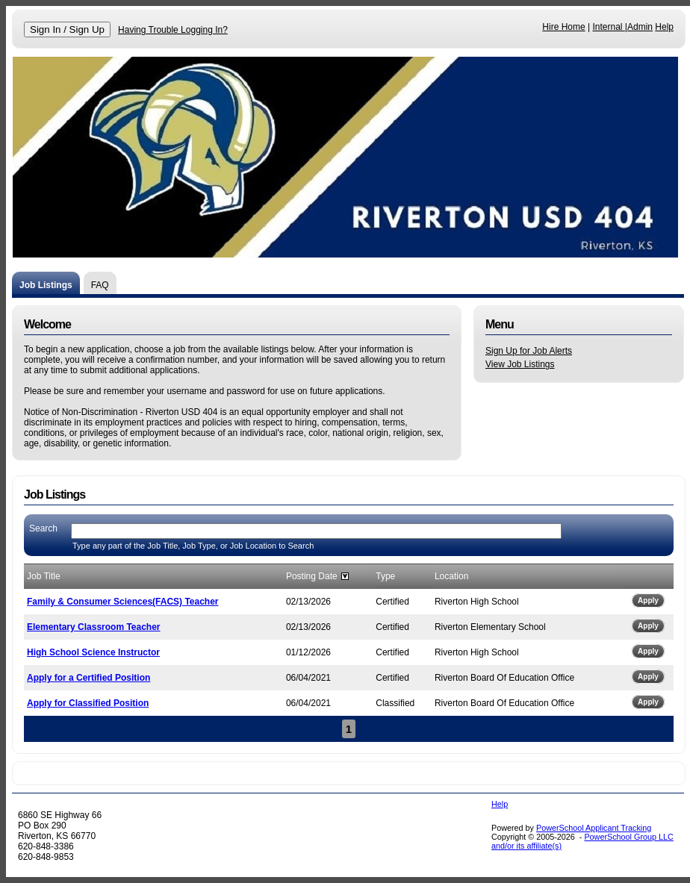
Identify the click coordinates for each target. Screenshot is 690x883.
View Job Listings (520, 364)
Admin (640, 27)
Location (451, 576)
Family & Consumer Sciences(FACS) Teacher (123, 601)
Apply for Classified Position (88, 703)
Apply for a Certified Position (88, 678)
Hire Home (563, 27)
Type (385, 576)
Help (664, 27)
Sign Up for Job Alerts (528, 351)
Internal (608, 27)
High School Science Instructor (93, 652)
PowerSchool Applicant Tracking (593, 827)
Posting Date (312, 576)
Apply (648, 600)
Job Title (43, 576)
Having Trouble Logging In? (173, 30)
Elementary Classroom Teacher (94, 627)
